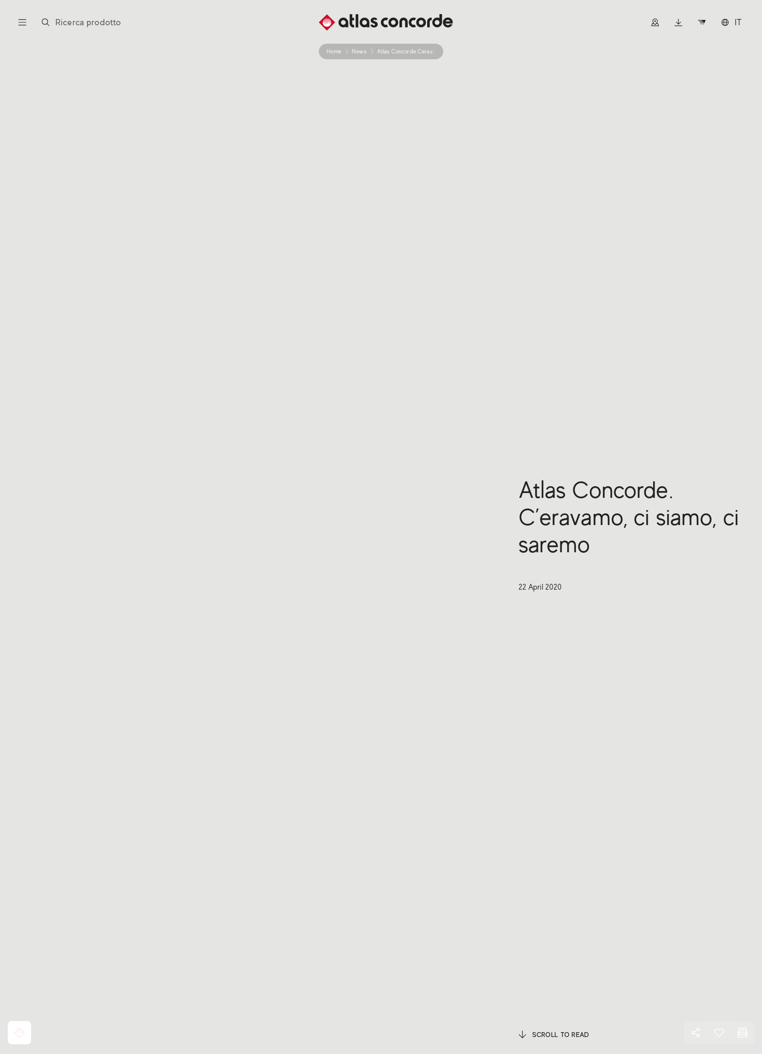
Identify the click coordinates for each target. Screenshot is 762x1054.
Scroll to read (554, 1034)
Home (334, 51)
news (359, 51)
